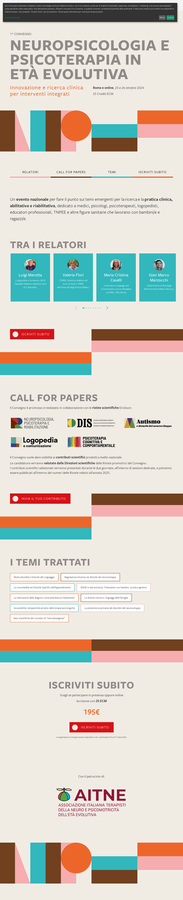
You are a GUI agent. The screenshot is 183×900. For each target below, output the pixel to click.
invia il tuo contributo (43, 498)
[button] (107, 308)
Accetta (170, 17)
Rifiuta (162, 17)
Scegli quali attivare (12, 17)
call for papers (71, 172)
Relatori (30, 172)
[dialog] (90, 12)
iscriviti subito (153, 172)
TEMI (112, 172)
